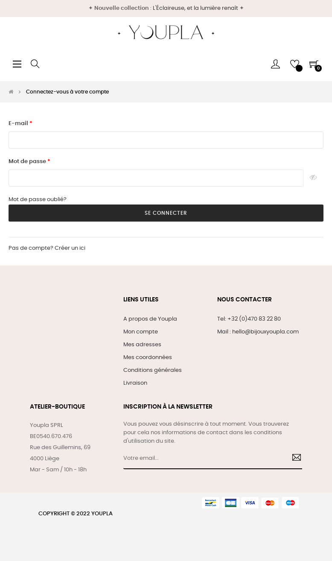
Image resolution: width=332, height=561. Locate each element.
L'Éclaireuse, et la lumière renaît (195, 8)
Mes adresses (142, 345)
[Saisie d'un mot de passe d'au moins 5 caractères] (156, 178)
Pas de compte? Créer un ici (47, 248)
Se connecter (166, 213)
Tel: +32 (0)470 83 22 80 (249, 319)
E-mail (19, 123)
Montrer (313, 178)
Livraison (135, 383)
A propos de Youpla (150, 319)
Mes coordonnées (147, 357)
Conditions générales (152, 370)
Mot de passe (28, 161)
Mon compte (140, 332)
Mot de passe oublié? (38, 199)
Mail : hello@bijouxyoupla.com (258, 332)
